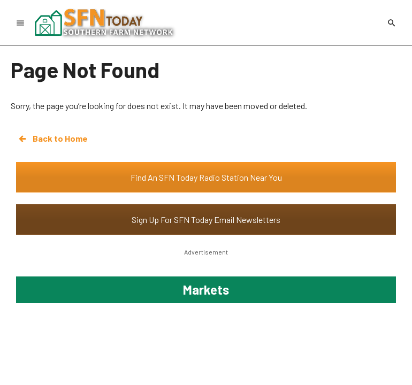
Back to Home (52, 138)
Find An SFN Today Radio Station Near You (206, 177)
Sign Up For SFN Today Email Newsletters (206, 219)
